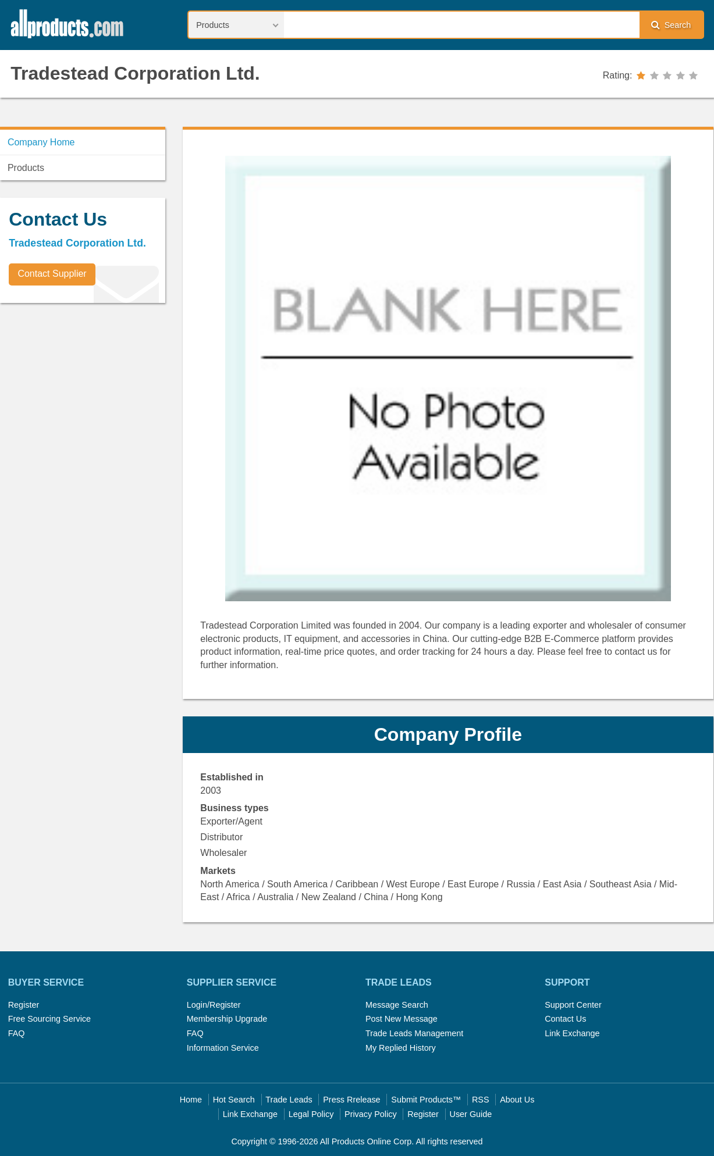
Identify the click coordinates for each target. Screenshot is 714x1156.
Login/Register (214, 1004)
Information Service (223, 1047)
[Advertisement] (87, 393)
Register (24, 1004)
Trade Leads (288, 1099)
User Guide (471, 1114)
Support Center (573, 1004)
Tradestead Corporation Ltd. (135, 73)
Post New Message (401, 1018)
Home (191, 1099)
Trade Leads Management (414, 1033)
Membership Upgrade (227, 1018)
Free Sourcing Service (49, 1018)
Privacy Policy (370, 1114)
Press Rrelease (351, 1099)
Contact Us (565, 1018)
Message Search (396, 1004)
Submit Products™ (426, 1099)
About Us (517, 1099)
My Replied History (400, 1047)
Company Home (41, 142)
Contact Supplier (51, 274)
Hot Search (234, 1099)
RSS (480, 1099)
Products (26, 168)
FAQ (16, 1033)
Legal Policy (311, 1114)
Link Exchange (572, 1033)
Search (671, 25)
